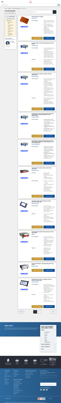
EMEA (42, 329)
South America (45, 346)
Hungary (46, 334)
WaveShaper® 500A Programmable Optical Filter (43, 43)
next (53, 311)
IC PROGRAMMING (17, 380)
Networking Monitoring (10, 18)
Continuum (54, 396)
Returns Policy (27, 376)
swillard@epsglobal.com (8, 45)
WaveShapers (9, 20)
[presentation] (48, 379)
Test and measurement (16, 8)
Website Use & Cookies (29, 373)
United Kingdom (47, 341)
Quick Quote (37, 38)
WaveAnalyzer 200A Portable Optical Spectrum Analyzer (41, 201)
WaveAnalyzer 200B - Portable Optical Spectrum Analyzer (42, 279)
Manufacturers (16, 373)
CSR (5, 373)
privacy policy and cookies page (21, 401)
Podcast (6, 379)
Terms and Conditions (29, 372)
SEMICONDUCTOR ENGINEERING (17, 384)
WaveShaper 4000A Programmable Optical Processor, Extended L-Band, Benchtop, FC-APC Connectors (43, 141)
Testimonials (7, 380)
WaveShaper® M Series (37, 16)
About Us (6, 372)
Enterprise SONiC (16, 390)
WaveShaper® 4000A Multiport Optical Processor (42, 74)
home (6, 8)
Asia (42, 348)
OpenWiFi (15, 391)
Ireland (46, 336)
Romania (46, 339)
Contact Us (6, 382)
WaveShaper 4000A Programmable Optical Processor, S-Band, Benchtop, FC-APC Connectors (43, 114)
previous (21, 311)
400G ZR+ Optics (16, 387)
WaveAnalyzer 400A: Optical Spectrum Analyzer (42, 168)
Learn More (49, 38)
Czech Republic (47, 331)
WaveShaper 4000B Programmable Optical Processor (43, 232)
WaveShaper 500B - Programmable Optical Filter (43, 263)
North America (45, 343)
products (9, 8)
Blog (5, 376)
